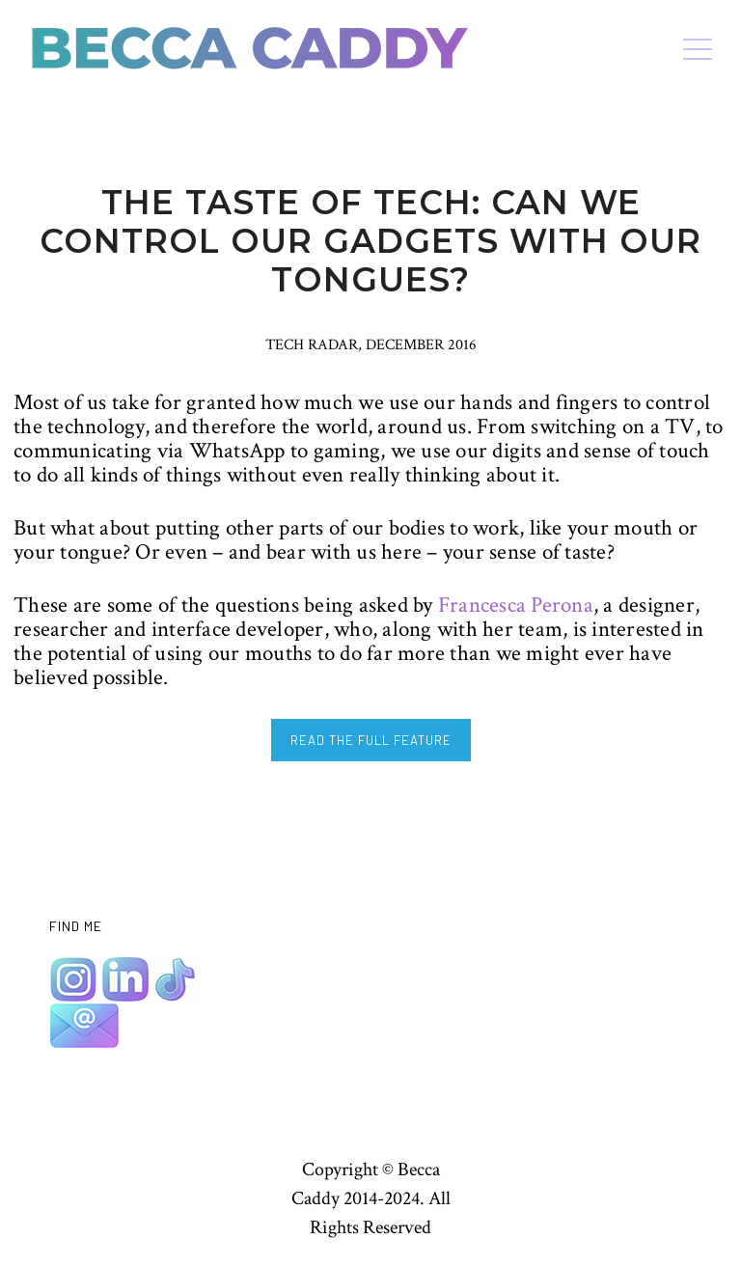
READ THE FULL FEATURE (371, 740)
